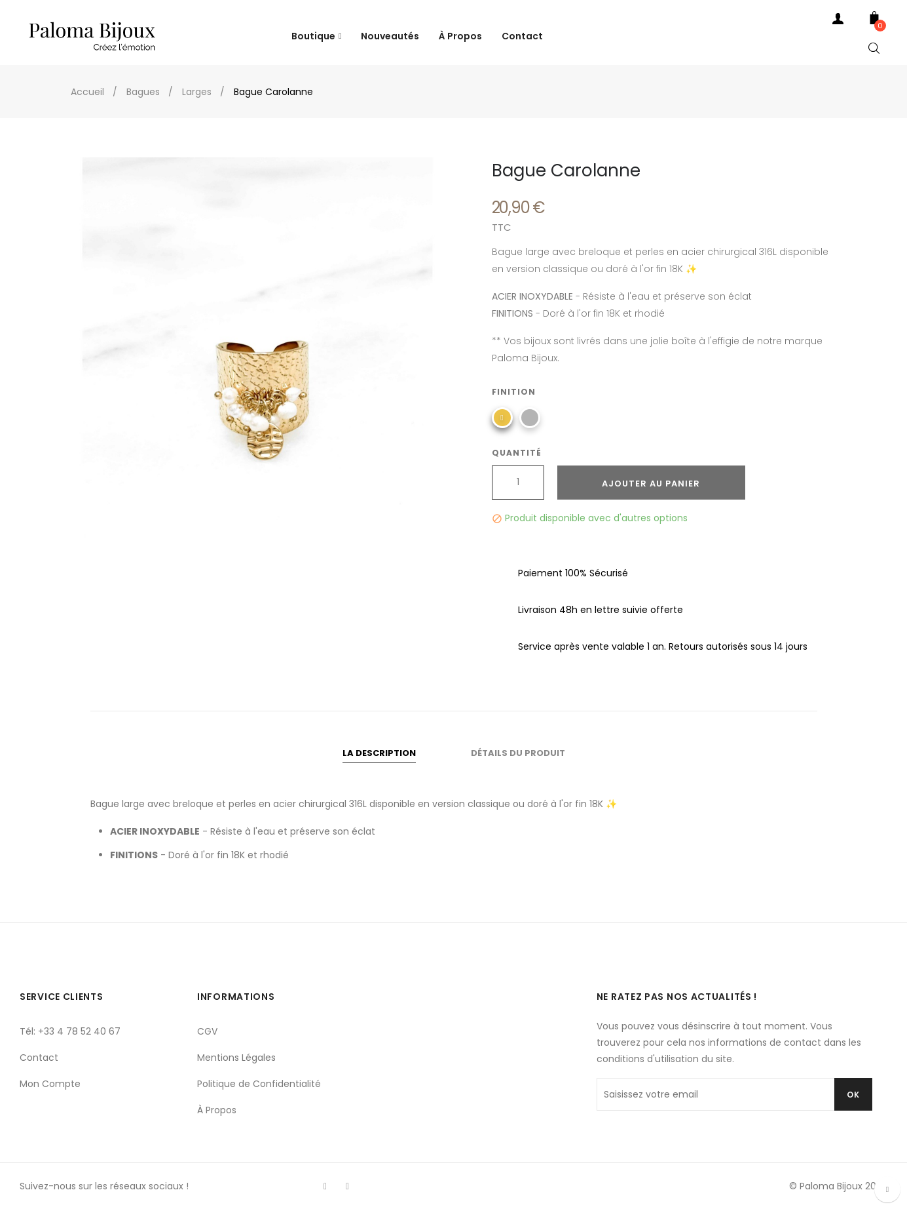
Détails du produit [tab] (518, 753)
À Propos (216, 1110)
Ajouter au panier (651, 483)
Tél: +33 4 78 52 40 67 (70, 1031)
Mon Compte (50, 1083)
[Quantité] (518, 483)
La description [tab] (379, 753)
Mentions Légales (236, 1057)
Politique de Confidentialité (259, 1083)
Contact (39, 1057)
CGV (207, 1031)
